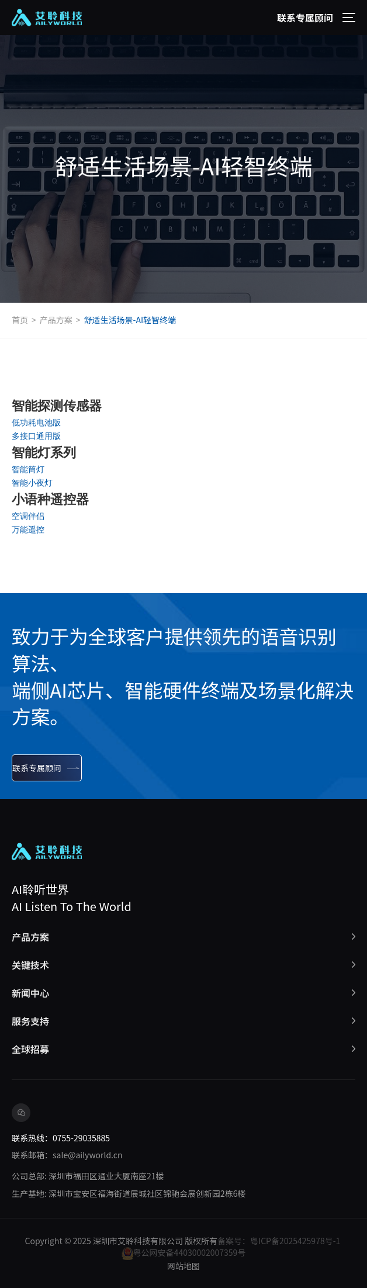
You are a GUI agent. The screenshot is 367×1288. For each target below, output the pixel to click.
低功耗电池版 (36, 422)
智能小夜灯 (32, 482)
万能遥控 (28, 529)
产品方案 (56, 320)
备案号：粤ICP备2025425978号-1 (278, 1241)
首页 (20, 320)
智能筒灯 (28, 469)
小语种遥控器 (50, 499)
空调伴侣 (28, 516)
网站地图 (183, 1266)
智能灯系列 (44, 452)
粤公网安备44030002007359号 (184, 1253)
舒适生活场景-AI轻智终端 (130, 320)
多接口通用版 (36, 436)
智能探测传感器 (57, 406)
